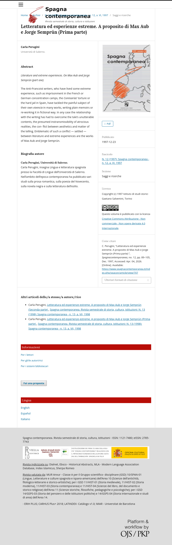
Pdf (108, 123)
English (25, 408)
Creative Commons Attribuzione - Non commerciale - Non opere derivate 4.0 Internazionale (123, 223)
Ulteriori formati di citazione (121, 280)
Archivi (36, 15)
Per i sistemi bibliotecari (34, 366)
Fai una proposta (33, 383)
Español (25, 413)
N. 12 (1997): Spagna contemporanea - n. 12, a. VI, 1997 (76, 15)
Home (24, 15)
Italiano (25, 419)
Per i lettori (27, 354)
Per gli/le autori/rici (32, 360)
